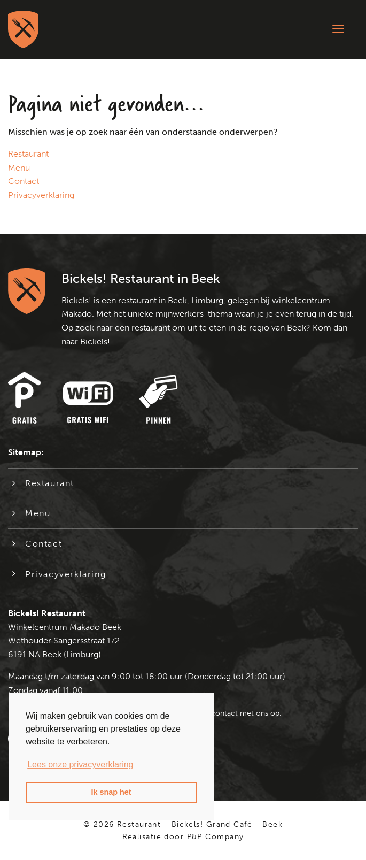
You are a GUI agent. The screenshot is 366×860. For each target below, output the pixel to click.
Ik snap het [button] (111, 792)
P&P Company (215, 836)
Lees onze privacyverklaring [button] (80, 764)
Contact (23, 181)
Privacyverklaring (41, 195)
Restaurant (28, 154)
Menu (19, 168)
